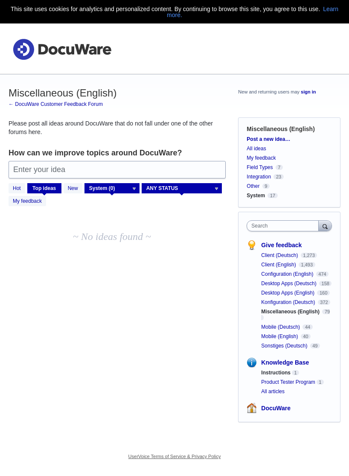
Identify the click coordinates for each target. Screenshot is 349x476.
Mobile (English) (280, 336)
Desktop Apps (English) (288, 293)
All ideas (256, 149)
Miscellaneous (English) (291, 312)
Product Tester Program (288, 382)
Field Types (260, 167)
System (256, 196)
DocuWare (276, 408)
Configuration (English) (287, 274)
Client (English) (279, 265)
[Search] (325, 225)
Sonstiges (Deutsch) (284, 346)
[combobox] (284, 226)
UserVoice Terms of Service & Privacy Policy (174, 456)
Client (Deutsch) (280, 255)
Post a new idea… (268, 139)
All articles (273, 391)
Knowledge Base (285, 362)
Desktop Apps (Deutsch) (289, 283)
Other (253, 186)
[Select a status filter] (182, 189)
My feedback (27, 201)
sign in (308, 91)
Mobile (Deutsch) (281, 327)
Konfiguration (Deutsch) (288, 302)
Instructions (276, 373)
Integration (259, 177)
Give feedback (281, 245)
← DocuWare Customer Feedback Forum (56, 104)
